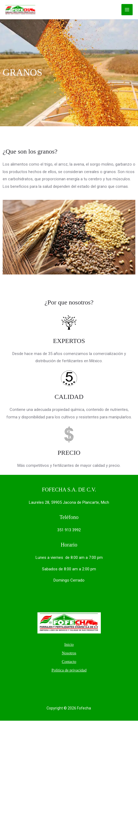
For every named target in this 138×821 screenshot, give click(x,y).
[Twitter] (57, 685)
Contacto (69, 661)
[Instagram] (80, 685)
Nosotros (69, 653)
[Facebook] (69, 685)
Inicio (69, 644)
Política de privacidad (69, 670)
